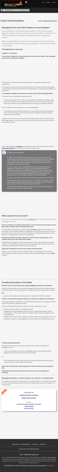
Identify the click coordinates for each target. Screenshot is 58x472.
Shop (43, 2)
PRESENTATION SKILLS (10, 10)
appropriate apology (8, 148)
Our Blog (48, 2)
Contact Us (54, 2)
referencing (49, 465)
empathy (19, 146)
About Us (43, 444)
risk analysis (32, 219)
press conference (31, 285)
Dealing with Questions (29, 398)
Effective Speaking (29, 406)
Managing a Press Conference (50, 20)
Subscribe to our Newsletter (21, 444)
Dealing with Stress (29, 408)
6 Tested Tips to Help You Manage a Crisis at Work (29, 404)
